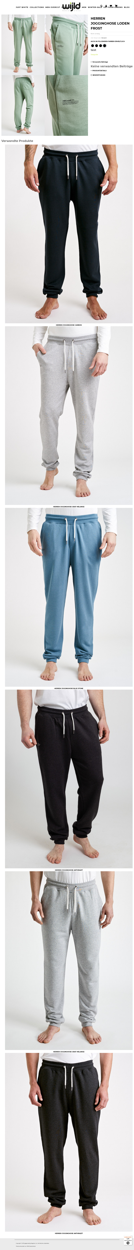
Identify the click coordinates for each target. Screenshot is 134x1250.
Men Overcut (52, 7)
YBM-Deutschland (31, 1246)
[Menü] (131, 1236)
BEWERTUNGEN (99, 75)
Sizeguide (94, 54)
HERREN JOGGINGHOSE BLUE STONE (68, 688)
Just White (22, 7)
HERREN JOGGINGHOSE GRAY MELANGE (68, 507)
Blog (127, 7)
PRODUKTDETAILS (99, 71)
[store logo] (71, 6)
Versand (103, 38)
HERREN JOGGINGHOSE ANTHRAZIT (69, 870)
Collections (37, 7)
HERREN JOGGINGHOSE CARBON (69, 325)
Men (84, 7)
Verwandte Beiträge (100, 62)
